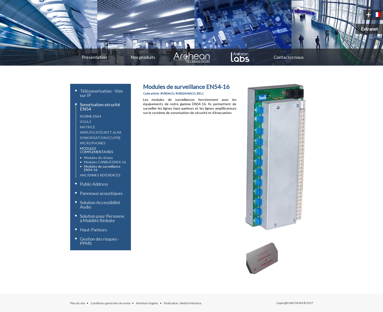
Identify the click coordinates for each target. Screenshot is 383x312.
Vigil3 (85, 122)
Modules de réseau (98, 158)
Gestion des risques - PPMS (99, 241)
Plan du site (77, 303)
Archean (191, 57)
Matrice (87, 127)
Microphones (92, 143)
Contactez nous (289, 57)
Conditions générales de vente (110, 303)
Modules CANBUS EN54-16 (105, 162)
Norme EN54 (90, 116)
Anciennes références (100, 175)
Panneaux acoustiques (101, 193)
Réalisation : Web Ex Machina (182, 303)
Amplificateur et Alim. (101, 132)
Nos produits (143, 57)
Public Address (94, 184)
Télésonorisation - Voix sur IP (101, 93)
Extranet (369, 29)
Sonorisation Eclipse (100, 138)
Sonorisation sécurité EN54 (100, 107)
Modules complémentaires (96, 150)
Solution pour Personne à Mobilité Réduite (102, 218)
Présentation (94, 57)
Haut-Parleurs (93, 229)
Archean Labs (240, 57)
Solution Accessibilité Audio (100, 204)
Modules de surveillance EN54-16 (102, 168)
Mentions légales (147, 303)
